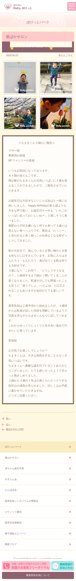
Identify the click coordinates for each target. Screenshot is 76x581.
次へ (8, 424)
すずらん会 (11, 479)
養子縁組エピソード (15, 533)
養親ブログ (11, 544)
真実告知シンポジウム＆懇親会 (21, 501)
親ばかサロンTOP (15, 429)
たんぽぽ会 (11, 490)
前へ (8, 418)
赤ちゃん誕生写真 (14, 468)
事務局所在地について (38, 575)
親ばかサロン (12, 457)
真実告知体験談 (13, 522)
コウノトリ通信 (13, 512)
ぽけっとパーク (13, 446)
